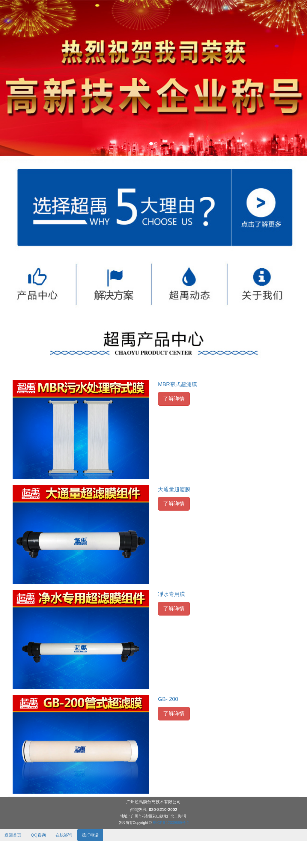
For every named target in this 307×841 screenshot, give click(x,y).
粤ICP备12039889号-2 (171, 823)
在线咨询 (63, 835)
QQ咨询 (38, 835)
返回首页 (12, 835)
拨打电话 (90, 835)
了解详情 (174, 399)
